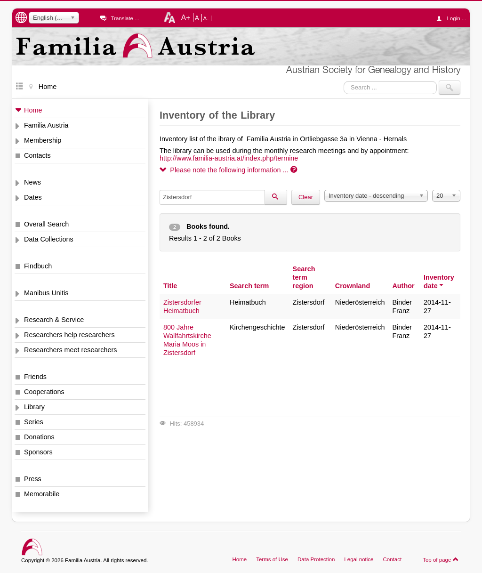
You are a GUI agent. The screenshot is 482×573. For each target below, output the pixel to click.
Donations (39, 437)
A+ (185, 17)
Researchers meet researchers (70, 350)
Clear (305, 197)
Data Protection (316, 559)
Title (170, 286)
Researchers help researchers (69, 335)
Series (33, 422)
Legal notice (358, 559)
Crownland (352, 286)
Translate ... (125, 18)
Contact (392, 559)
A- (206, 18)
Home (33, 110)
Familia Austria (46, 125)
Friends (35, 376)
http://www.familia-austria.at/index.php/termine (229, 158)
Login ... (453, 18)
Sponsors (38, 452)
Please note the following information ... (228, 170)
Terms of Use (272, 559)
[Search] (276, 197)
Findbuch (38, 266)
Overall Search (46, 224)
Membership (42, 140)
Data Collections (48, 239)
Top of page (441, 559)
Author (403, 286)
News (32, 182)
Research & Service (54, 319)
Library (34, 407)
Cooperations (44, 391)
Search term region (304, 277)
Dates (33, 197)
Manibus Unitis (46, 293)
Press (32, 479)
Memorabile (41, 494)
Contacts (37, 155)
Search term (249, 286)
